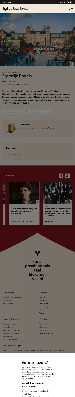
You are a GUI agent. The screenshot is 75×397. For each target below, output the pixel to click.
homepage (31, 378)
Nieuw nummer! (8, 2)
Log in (23, 368)
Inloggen (62, 2)
